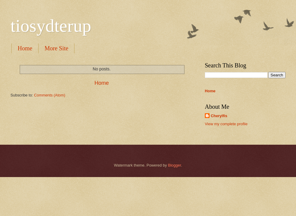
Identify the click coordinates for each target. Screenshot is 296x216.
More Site (56, 48)
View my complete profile (226, 124)
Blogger (174, 165)
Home (25, 48)
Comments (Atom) (49, 95)
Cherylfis (219, 116)
